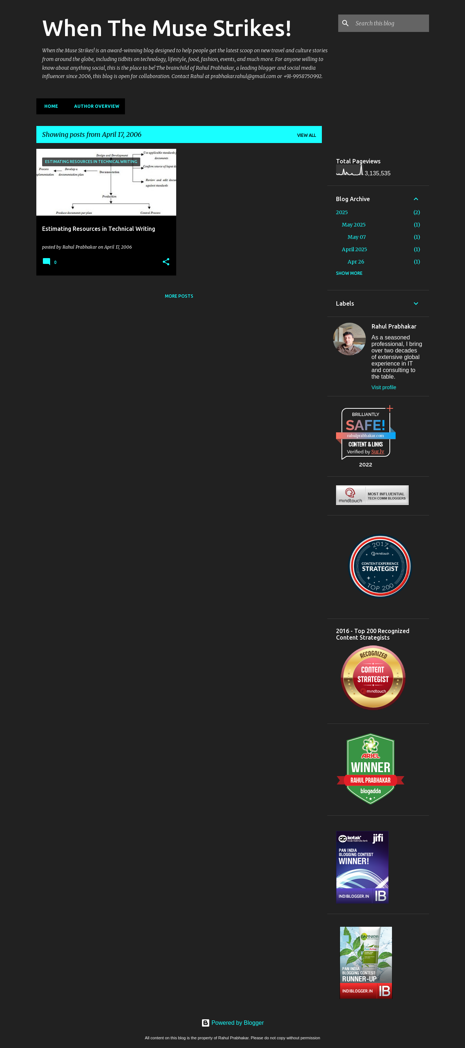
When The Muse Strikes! (167, 27)
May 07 (357, 237)
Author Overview (94, 106)
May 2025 (354, 224)
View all (306, 135)
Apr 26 (356, 261)
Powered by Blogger (232, 1023)
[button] (166, 262)
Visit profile (384, 387)
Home (49, 106)
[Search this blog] (391, 23)
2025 (342, 212)
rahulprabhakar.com (365, 435)
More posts (179, 296)
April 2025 (354, 249)
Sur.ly (377, 452)
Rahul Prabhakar (394, 326)
